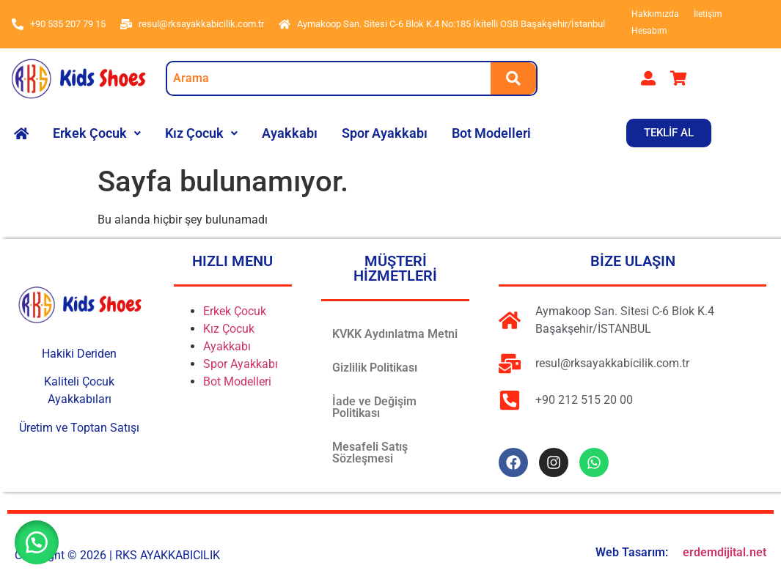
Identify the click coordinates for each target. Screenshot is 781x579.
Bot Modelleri (491, 133)
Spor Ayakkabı (385, 133)
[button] (96, 133)
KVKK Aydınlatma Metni (395, 334)
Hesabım (649, 31)
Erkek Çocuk (97, 133)
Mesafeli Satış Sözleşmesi (370, 452)
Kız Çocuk (201, 133)
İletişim (708, 14)
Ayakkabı (290, 133)
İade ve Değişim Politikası (374, 407)
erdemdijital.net (724, 552)
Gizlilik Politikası (374, 368)
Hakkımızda (655, 14)
